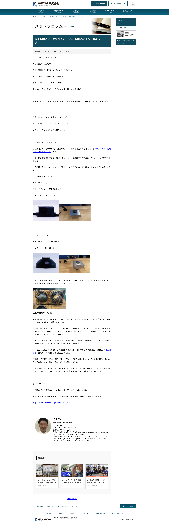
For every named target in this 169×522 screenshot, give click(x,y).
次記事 (74, 497)
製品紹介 (41, 11)
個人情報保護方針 (117, 512)
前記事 (69, 497)
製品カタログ (58, 11)
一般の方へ (85, 512)
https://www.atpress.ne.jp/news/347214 (50, 402)
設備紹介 (75, 11)
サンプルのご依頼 (118, 3)
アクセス (74, 505)
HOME (35, 16)
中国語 (132, 4)
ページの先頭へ (128, 505)
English (133, 2)
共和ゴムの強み (110, 11)
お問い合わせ (99, 3)
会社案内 (93, 11)
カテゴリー (122, 27)
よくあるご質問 (63, 505)
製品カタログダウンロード (45, 505)
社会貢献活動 (127, 11)
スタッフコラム (44, 16)
